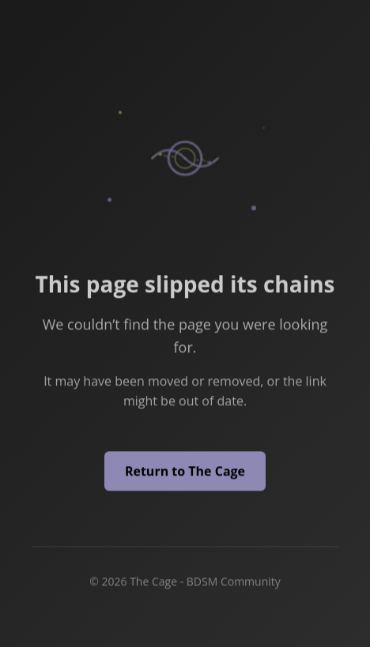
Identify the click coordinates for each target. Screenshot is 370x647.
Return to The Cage (185, 471)
